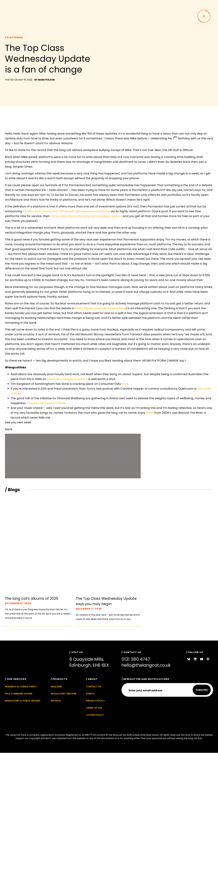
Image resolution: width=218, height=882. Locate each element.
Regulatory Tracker (63, 693)
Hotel (150, 413)
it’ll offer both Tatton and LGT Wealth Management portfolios (66, 211)
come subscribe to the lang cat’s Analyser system (86, 216)
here (125, 384)
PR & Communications (18, 693)
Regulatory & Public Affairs (22, 700)
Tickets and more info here (46, 403)
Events (90, 693)
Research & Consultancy (21, 686)
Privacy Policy (95, 700)
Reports (56, 700)
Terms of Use (94, 707)
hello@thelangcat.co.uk (146, 665)
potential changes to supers (67, 379)
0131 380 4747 (136, 659)
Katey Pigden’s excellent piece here (100, 308)
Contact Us (93, 686)
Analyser (56, 686)
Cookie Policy (95, 715)
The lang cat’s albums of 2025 (31, 598)
